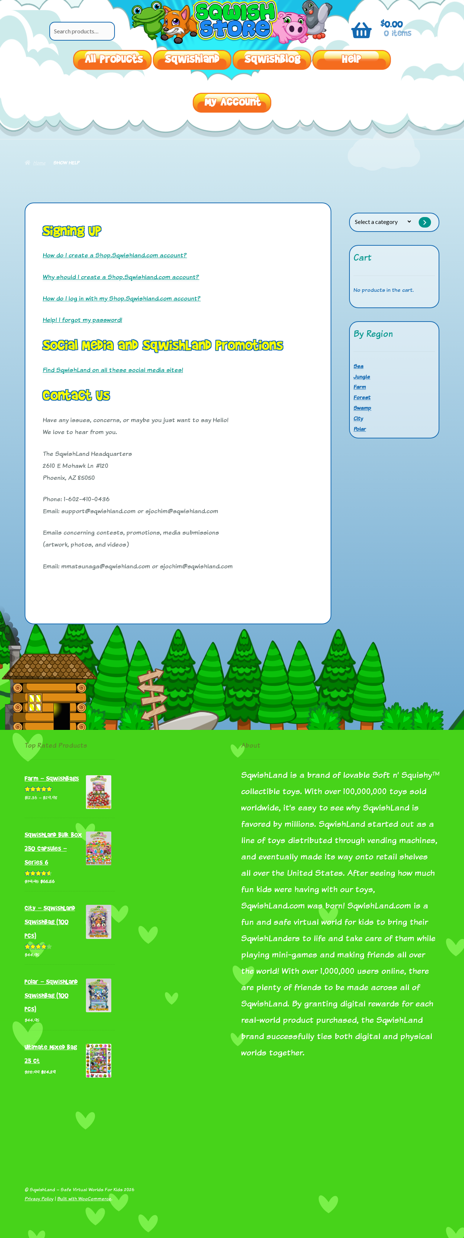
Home (39, 162)
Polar (359, 429)
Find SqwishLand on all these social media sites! (113, 369)
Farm (359, 387)
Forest (361, 397)
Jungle (361, 376)
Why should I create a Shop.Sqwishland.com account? (121, 277)
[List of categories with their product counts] (382, 221)
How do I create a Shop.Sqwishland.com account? (115, 255)
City (358, 418)
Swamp (362, 408)
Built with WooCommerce (84, 1199)
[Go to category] (425, 222)
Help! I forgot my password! (82, 319)
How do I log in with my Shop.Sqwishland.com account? (122, 298)
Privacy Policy (39, 1199)
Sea (358, 366)
